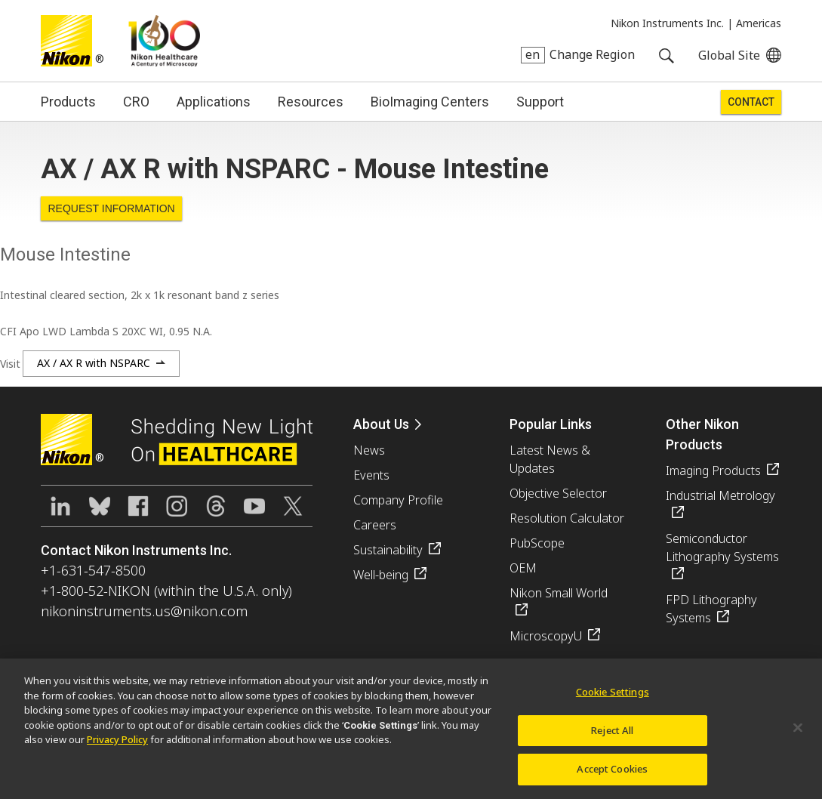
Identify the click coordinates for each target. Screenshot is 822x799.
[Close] (797, 734)
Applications (214, 102)
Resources (310, 102)
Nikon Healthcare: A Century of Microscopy (164, 40)
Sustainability (388, 549)
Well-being (380, 574)
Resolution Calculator (567, 518)
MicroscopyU (546, 636)
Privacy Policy (117, 747)
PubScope (537, 543)
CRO (136, 102)
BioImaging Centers (430, 102)
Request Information (111, 208)
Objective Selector (558, 493)
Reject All (612, 737)
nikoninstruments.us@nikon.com (144, 611)
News (369, 450)
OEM (523, 568)
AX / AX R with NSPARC (93, 363)
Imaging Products (713, 470)
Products (68, 102)
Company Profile (398, 500)
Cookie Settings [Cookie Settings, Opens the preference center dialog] (612, 699)
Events (371, 475)
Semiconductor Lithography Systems (722, 547)
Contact (751, 102)
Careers (374, 525)
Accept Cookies (612, 776)
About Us (381, 424)
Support (540, 102)
